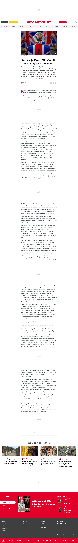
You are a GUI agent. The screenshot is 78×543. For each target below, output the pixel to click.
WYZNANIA (38, 432)
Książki (6, 505)
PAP (29, 432)
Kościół (13, 26)
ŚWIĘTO (42, 432)
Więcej (73, 26)
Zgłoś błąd (5, 534)
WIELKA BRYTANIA (33, 432)
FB (51, 82)
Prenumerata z (13, 22)
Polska (21, 26)
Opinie (56, 26)
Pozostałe (6, 508)
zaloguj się (70, 22)
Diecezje (65, 26)
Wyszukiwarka (76, 22)
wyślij (56, 82)
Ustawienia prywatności (26, 526)
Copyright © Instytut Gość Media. (62, 534)
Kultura (39, 26)
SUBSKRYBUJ (62, 22)
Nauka (47, 26)
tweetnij (53, 82)
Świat (30, 26)
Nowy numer (4, 26)
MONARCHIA (26, 432)
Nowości (6, 502)
